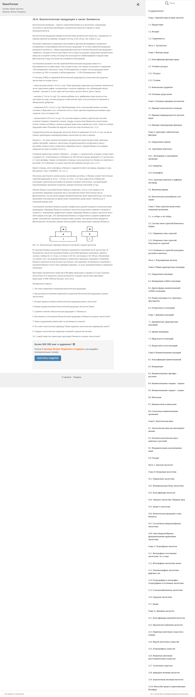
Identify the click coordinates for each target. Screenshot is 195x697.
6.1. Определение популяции (160, 274)
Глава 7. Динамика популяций (161, 315)
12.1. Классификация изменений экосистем (166, 618)
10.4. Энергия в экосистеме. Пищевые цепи (166, 500)
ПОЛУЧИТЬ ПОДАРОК (48, 358)
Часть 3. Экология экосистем (160, 465)
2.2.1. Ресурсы (154, 73)
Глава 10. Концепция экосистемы (162, 472)
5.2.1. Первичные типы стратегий (162, 233)
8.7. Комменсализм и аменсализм (162, 404)
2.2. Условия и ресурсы (158, 66)
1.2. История (153, 32)
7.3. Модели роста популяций (160, 339)
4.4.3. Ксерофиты (155, 173)
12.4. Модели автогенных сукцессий (163, 642)
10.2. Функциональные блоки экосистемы (166, 486)
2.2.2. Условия (154, 80)
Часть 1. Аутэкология (157, 45)
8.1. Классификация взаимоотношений (164, 359)
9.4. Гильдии (153, 458)
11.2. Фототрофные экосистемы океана (164, 563)
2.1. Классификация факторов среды (163, 59)
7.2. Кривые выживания (158, 332)
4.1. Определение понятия (159, 142)
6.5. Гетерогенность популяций (161, 308)
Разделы (77, 377)
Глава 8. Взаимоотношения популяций (164, 353)
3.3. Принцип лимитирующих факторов (165, 125)
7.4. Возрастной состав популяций (162, 346)
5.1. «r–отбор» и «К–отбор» (159, 216)
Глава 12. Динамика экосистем (161, 611)
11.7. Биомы (153, 604)
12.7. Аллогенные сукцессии (160, 666)
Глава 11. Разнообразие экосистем (162, 546)
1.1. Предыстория (155, 25)
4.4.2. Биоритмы (155, 166)
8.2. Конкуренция (155, 366)
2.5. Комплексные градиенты (160, 87)
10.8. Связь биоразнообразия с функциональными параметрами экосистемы (162, 536)
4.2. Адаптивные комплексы (160, 149)
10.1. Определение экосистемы (161, 479)
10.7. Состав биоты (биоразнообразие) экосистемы (169, 694)
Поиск (169, 3)
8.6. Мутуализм (154, 397)
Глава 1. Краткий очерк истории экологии (165, 18)
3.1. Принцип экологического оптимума (165, 108)
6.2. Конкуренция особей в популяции (164, 281)
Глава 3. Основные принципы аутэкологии (166, 101)
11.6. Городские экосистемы (160, 597)
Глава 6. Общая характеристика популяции (166, 267)
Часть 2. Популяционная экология (162, 260)
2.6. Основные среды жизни (160, 94)
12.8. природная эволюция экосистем (164, 673)
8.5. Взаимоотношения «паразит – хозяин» (166, 390)
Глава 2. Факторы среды (158, 52)
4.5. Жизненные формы (158, 190)
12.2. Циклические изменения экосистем (165, 625)
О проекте (66, 377)
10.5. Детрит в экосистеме (159, 507)
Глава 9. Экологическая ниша (160, 421)
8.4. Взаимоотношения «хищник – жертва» (166, 383)
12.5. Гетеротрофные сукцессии (161, 649)
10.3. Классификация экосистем (161, 493)
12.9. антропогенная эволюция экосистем (165, 679)
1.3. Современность (156, 39)
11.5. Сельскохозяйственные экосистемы (165, 590)
